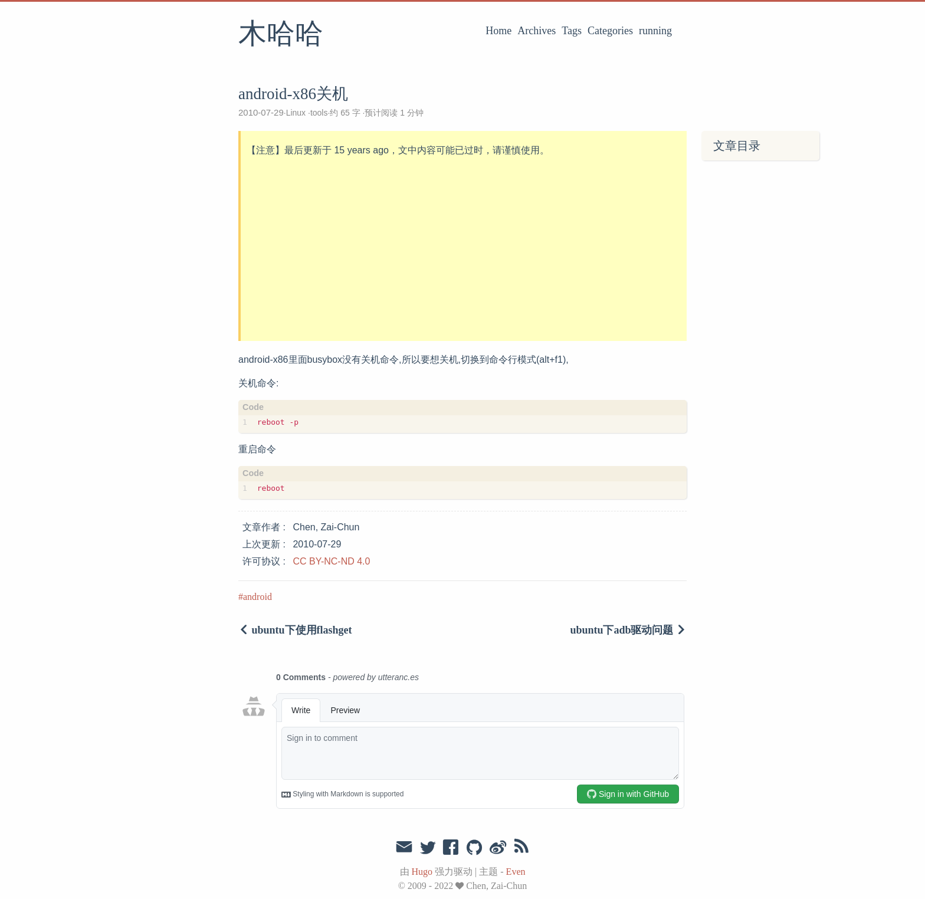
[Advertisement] (464, 249)
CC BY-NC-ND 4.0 (331, 561)
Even (516, 872)
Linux (296, 112)
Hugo (422, 872)
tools (319, 112)
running (655, 31)
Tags (572, 31)
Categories (610, 31)
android (257, 597)
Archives (536, 31)
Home (498, 31)
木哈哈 (280, 35)
